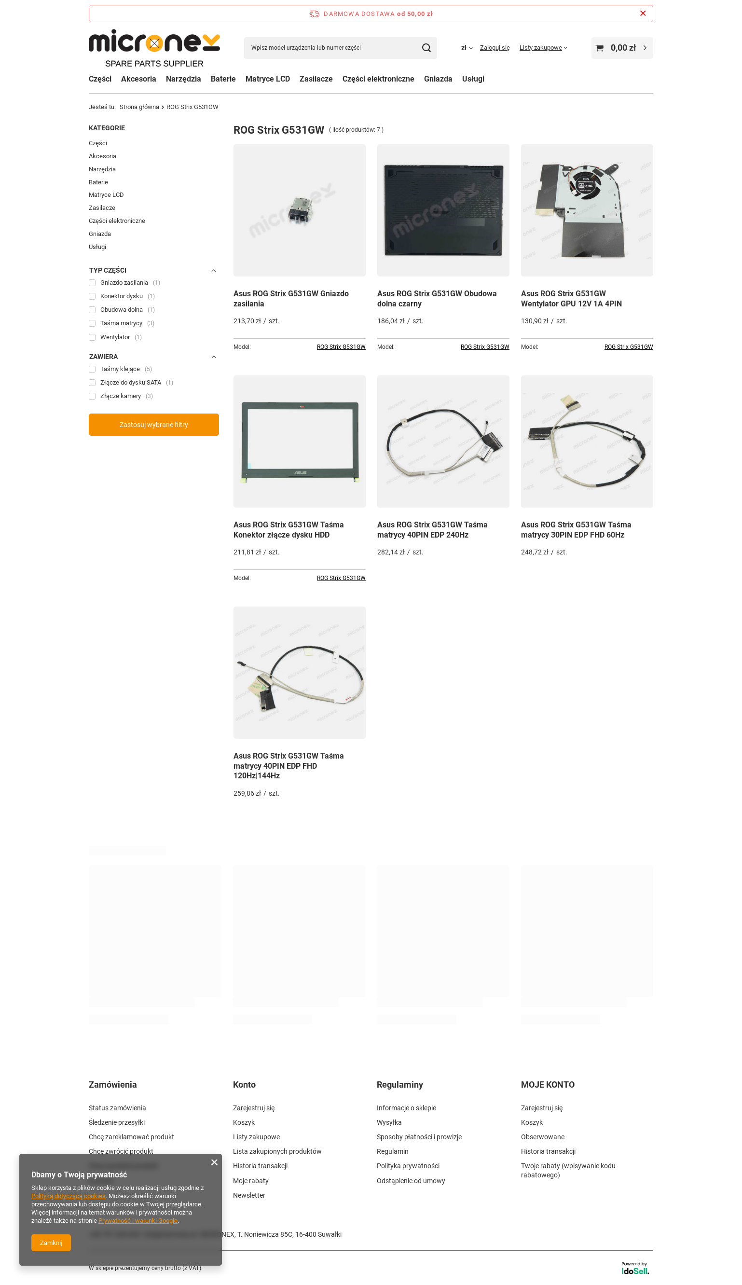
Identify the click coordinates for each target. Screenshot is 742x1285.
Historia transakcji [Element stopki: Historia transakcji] (260, 1165)
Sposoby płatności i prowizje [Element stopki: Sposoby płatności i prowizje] (419, 1136)
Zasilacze (316, 78)
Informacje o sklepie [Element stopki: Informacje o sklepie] (406, 1107)
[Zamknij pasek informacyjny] (643, 13)
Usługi (97, 246)
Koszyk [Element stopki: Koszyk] (244, 1121)
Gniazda (100, 233)
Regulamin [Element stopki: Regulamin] (393, 1150)
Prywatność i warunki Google (138, 1220)
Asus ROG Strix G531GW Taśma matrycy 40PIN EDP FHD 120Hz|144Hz (289, 766)
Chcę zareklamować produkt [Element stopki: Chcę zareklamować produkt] (131, 1136)
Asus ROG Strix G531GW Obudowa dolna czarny (437, 298)
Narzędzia (102, 169)
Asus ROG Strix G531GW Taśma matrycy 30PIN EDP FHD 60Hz (576, 529)
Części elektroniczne (117, 220)
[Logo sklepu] (154, 48)
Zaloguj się (495, 47)
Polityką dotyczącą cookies (68, 1196)
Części (100, 78)
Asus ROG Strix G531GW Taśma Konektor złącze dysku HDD (289, 529)
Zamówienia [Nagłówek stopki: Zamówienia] (113, 1084)
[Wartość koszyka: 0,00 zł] (622, 48)
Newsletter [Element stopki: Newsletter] (249, 1194)
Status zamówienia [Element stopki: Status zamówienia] (117, 1107)
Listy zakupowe (541, 47)
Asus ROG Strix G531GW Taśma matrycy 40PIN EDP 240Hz (432, 529)
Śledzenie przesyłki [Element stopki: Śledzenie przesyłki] (117, 1121)
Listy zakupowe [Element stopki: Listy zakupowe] (256, 1136)
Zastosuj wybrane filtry (154, 424)
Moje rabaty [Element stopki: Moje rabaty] (251, 1180)
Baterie (98, 182)
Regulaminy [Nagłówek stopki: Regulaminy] (400, 1084)
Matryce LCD (106, 194)
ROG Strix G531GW (341, 347)
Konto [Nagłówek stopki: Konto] (244, 1084)
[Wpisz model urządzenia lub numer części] (340, 48)
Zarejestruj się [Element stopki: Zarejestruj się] (254, 1107)
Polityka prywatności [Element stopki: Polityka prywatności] (408, 1165)
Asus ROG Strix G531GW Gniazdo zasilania (291, 298)
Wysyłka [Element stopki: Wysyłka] (389, 1121)
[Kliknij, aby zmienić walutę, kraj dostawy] (470, 48)
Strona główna (139, 107)
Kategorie (107, 128)
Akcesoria (102, 156)
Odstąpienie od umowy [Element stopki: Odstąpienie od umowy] (411, 1180)
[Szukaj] (426, 48)
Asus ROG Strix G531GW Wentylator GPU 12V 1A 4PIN (571, 298)
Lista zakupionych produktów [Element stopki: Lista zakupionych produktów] (277, 1150)
